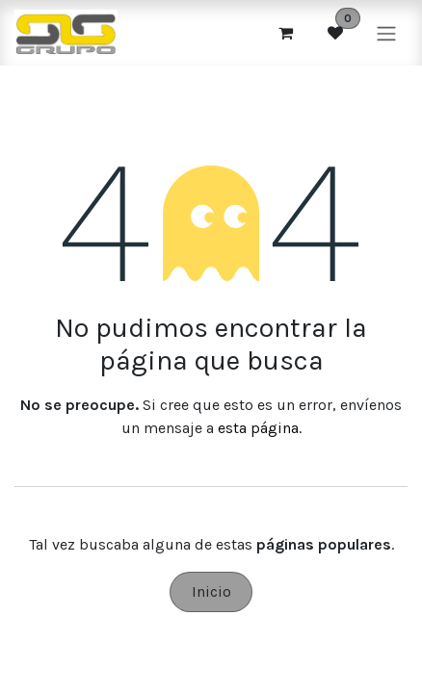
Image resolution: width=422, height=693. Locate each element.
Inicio (211, 591)
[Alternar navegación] (386, 32)
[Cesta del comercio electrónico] (285, 33)
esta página (258, 428)
